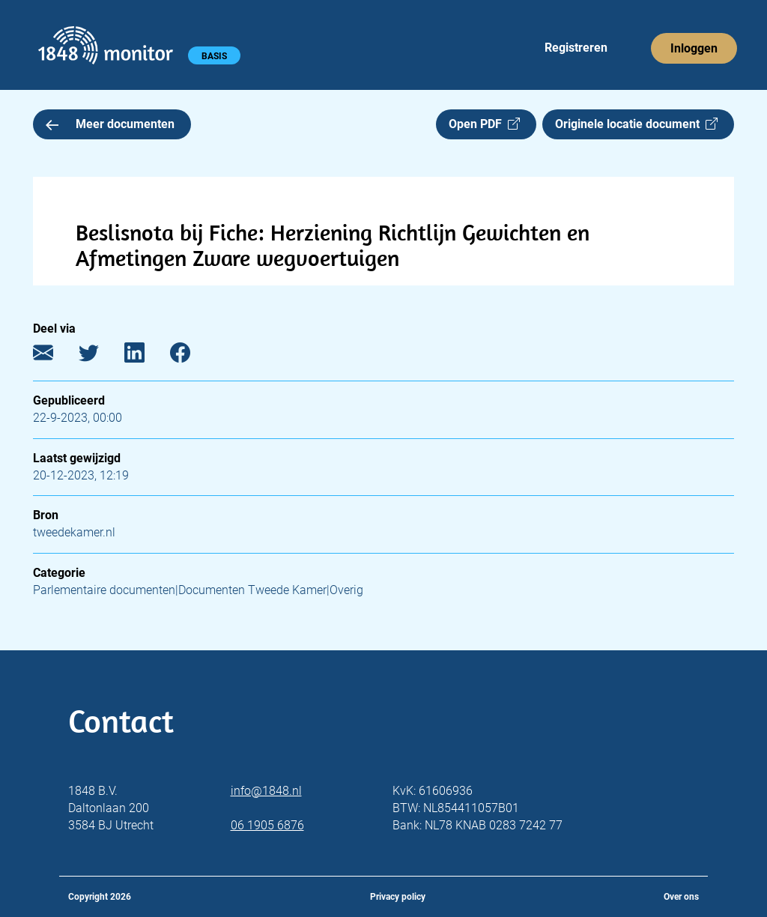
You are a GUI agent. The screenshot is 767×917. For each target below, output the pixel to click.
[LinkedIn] (145, 356)
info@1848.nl (266, 791)
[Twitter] (100, 356)
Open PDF (484, 124)
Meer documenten (110, 124)
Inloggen (694, 48)
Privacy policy (397, 897)
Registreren (576, 47)
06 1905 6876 (267, 825)
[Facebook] (191, 356)
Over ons (681, 897)
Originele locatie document (636, 124)
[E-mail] (54, 356)
